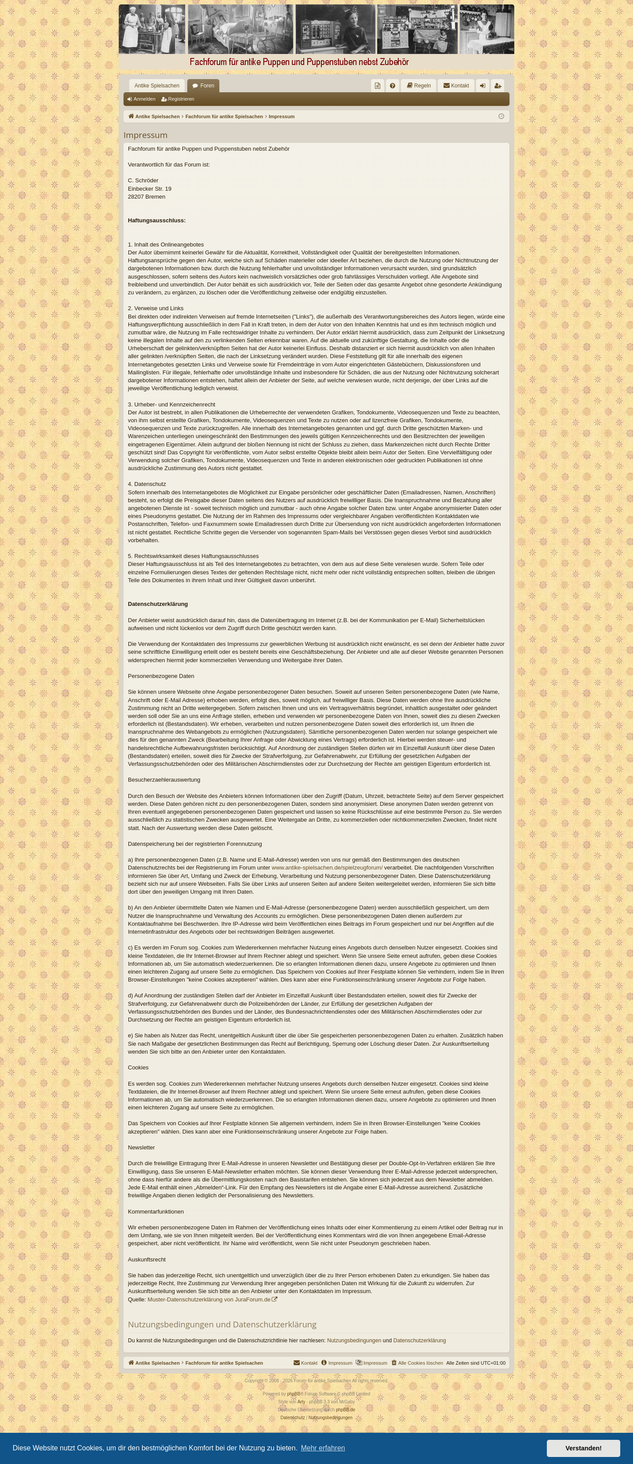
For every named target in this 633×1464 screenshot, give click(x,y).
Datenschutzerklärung (419, 1340)
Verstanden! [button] (584, 1448)
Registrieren (181, 98)
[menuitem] (377, 85)
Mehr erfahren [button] (323, 1448)
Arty (302, 1401)
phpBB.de (345, 1409)
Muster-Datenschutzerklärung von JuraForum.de (209, 1299)
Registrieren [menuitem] (499, 87)
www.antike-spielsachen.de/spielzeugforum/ (327, 867)
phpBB (293, 1394)
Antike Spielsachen (157, 86)
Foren (207, 86)
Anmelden (145, 98)
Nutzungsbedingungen (354, 1340)
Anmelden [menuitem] (484, 87)
